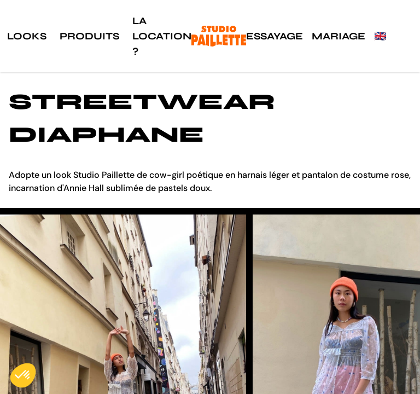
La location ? (161, 36)
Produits (89, 36)
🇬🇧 (380, 36)
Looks (26, 36)
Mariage (338, 36)
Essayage (274, 36)
